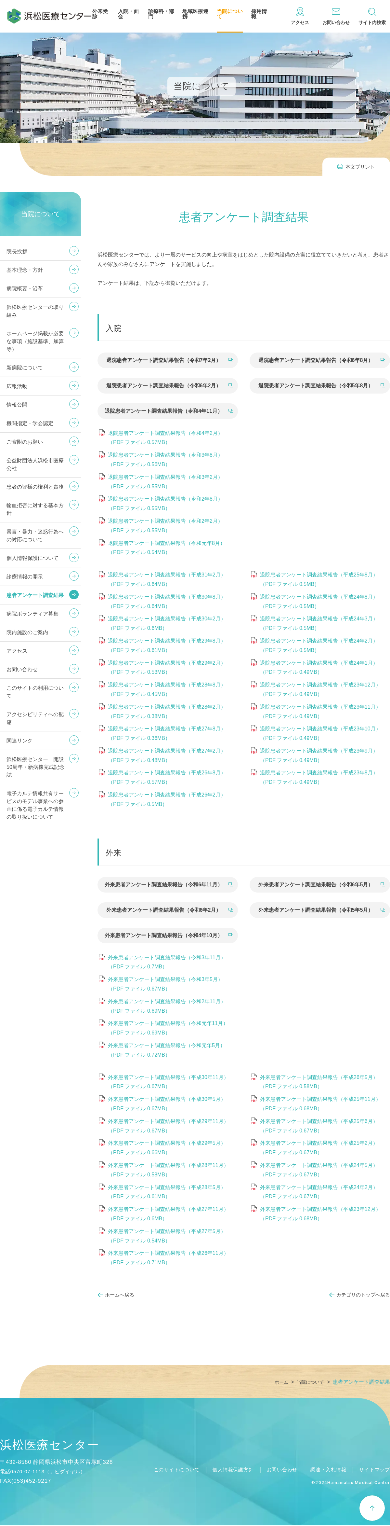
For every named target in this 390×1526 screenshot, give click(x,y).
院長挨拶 (16, 251)
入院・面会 (128, 14)
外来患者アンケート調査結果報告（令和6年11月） (164, 884)
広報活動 (16, 386)
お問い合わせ (22, 669)
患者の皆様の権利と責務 (35, 487)
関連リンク (19, 740)
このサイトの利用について (35, 692)
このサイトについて (165, 1470)
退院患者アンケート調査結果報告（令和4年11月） (164, 411)
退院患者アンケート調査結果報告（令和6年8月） (315, 360)
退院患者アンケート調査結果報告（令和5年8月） (315, 385)
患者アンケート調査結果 (35, 595)
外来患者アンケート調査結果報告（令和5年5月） (315, 910)
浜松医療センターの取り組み (35, 311)
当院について (230, 14)
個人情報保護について (32, 558)
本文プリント (360, 167)
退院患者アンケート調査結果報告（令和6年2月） (163, 385)
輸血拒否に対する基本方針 (35, 509)
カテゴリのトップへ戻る (363, 1294)
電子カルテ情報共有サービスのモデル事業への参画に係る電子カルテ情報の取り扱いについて (35, 805)
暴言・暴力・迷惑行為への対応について (35, 535)
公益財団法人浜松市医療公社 (35, 464)
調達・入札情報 (325, 1470)
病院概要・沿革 (24, 288)
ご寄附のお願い (24, 442)
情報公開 (16, 405)
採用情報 (259, 14)
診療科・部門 (161, 14)
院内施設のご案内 (27, 632)
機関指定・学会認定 (29, 423)
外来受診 (100, 14)
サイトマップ (373, 1470)
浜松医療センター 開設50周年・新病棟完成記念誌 (35, 767)
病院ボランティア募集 (32, 614)
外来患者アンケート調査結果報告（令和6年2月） (163, 910)
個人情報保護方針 (225, 1470)
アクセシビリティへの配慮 (35, 718)
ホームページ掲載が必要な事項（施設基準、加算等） (35, 341)
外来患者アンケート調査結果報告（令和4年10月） (164, 935)
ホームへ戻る (119, 1294)
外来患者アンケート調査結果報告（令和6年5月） (315, 884)
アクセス (16, 651)
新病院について (24, 367)
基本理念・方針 (24, 270)
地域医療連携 (195, 14)
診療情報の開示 (24, 576)
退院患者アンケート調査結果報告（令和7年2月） (163, 360)
